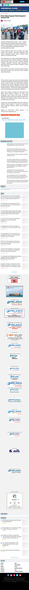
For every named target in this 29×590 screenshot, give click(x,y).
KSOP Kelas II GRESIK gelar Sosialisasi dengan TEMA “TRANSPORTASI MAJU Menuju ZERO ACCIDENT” (14, 119)
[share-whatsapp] (8, 5)
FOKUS (2, 564)
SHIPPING (2, 571)
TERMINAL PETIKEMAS (19, 571)
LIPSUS (16, 566)
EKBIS (16, 563)
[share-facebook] (3, 5)
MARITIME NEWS (12, 114)
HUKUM (2, 566)
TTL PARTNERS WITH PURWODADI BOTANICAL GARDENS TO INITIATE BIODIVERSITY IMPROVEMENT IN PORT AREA (11, 258)
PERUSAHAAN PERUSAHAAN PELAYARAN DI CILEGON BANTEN (11, 521)
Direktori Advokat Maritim (20, 579)
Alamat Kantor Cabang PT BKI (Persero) (11, 550)
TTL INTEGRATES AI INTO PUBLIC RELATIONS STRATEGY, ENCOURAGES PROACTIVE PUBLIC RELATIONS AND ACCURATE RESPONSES (11, 212)
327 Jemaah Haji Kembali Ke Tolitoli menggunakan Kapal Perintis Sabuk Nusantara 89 (10, 544)
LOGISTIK (2, 568)
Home (1, 13)
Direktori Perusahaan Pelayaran (10, 579)
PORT (18, 114)
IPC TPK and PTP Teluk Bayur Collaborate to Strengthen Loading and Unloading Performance (10, 220)
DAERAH (2, 563)
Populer (22, 1)
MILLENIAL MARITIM (18, 568)
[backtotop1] (28, 582)
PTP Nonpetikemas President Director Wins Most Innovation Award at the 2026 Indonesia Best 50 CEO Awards (11, 205)
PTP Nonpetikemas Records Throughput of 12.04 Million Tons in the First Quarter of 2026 (11, 227)
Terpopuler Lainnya (14, 557)
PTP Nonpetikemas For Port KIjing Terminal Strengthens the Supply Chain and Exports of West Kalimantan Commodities (10, 235)
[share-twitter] (5, 5)
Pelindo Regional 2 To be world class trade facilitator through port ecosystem (11, 528)
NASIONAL (2, 569)
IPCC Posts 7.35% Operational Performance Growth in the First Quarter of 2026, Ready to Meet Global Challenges (10, 242)
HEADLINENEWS (4, 114)
